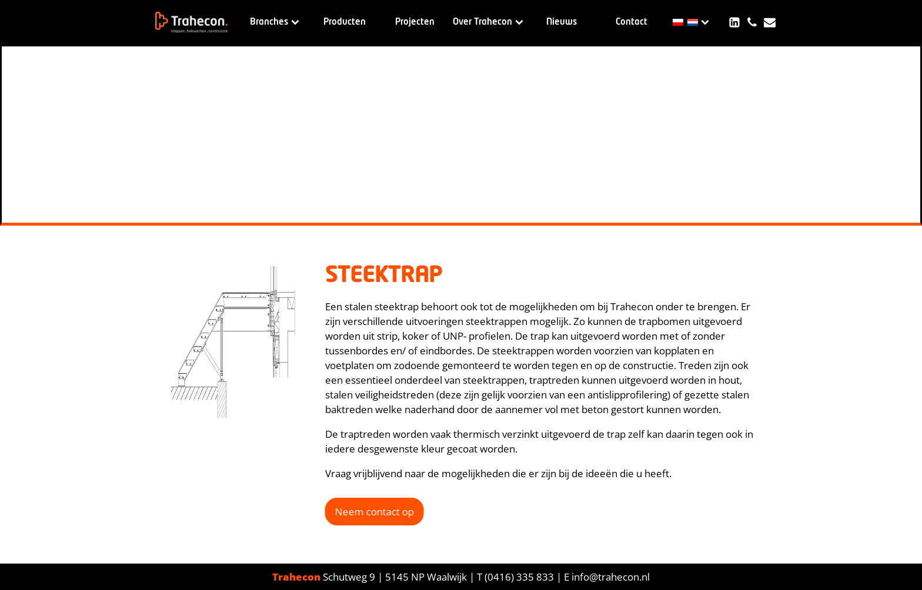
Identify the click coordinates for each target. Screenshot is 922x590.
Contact (631, 22)
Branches (274, 22)
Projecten (415, 22)
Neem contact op (372, 511)
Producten (344, 22)
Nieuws (561, 22)
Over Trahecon (488, 22)
